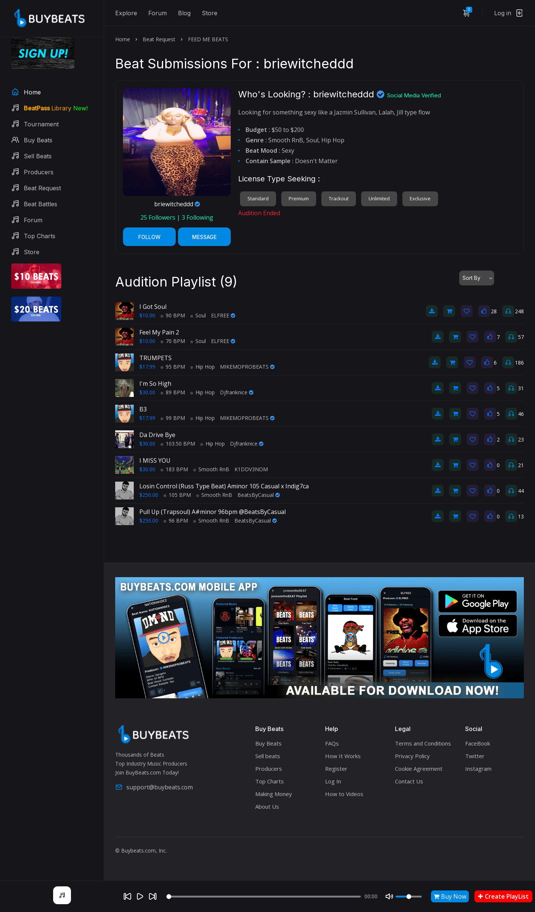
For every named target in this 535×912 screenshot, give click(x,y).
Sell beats (267, 756)
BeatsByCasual (258, 494)
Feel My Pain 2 (159, 332)
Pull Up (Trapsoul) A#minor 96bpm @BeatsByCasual (212, 512)
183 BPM (174, 469)
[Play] (140, 896)
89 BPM (172, 392)
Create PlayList (503, 896)
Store (209, 13)
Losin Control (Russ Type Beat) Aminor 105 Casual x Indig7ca (224, 486)
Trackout (338, 198)
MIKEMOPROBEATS (247, 366)
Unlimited (379, 198)
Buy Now (450, 896)
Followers (158, 217)
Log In (333, 781)
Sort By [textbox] (471, 278)
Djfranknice (236, 392)
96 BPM (175, 520)
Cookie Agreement (418, 768)
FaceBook (477, 743)
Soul (198, 315)
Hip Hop (202, 366)
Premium (299, 198)
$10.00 (147, 315)
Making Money (273, 794)
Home (122, 39)
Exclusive (420, 198)
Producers (268, 768)
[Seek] (263, 896)
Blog (184, 13)
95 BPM (172, 366)
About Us (267, 806)
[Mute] (389, 896)
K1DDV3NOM (251, 469)
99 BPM (172, 417)
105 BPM (177, 494)
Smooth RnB (211, 469)
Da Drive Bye (157, 435)
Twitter (474, 756)
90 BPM (172, 315)
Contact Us (409, 781)
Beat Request (159, 39)
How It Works (343, 756)
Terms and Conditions (423, 743)
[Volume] (409, 896)
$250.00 (148, 494)
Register (336, 768)
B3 (143, 409)
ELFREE (223, 315)
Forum (157, 13)
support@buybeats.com (154, 787)
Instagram (478, 768)
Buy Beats (268, 743)
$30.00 (147, 392)
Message (204, 237)
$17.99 (147, 366)
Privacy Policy (412, 756)
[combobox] (476, 278)
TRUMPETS (155, 358)
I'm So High (155, 383)
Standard (258, 198)
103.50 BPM (177, 443)
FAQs (332, 743)
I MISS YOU (155, 460)
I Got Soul (152, 307)
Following (197, 217)
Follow (149, 237)
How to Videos (344, 794)
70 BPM (172, 341)
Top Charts (269, 781)
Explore (126, 13)
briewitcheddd (177, 204)
